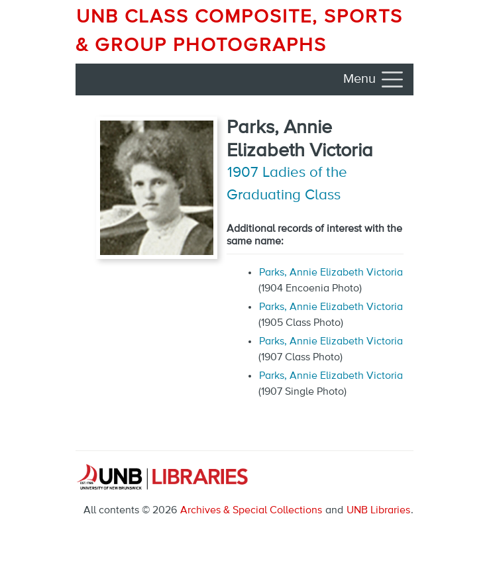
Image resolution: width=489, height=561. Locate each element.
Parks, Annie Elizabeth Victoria (331, 273)
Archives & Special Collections (251, 510)
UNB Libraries (378, 510)
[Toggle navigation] (374, 79)
